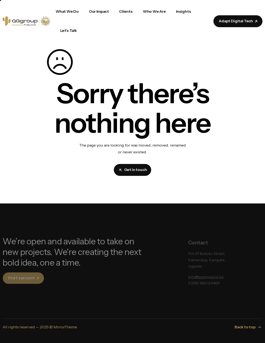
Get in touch (133, 169)
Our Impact (99, 11)
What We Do (67, 11)
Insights (183, 11)
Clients (126, 11)
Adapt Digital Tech (238, 21)
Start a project (24, 281)
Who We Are (154, 11)
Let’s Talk (68, 30)
